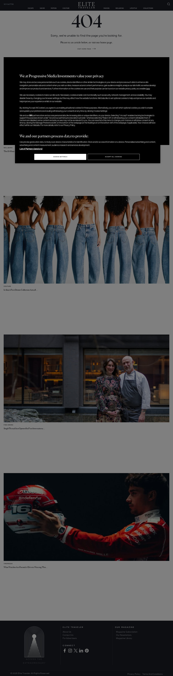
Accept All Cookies (113, 156)
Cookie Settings (60, 156)
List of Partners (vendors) (31, 149)
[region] (87, 115)
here (148, 88)
